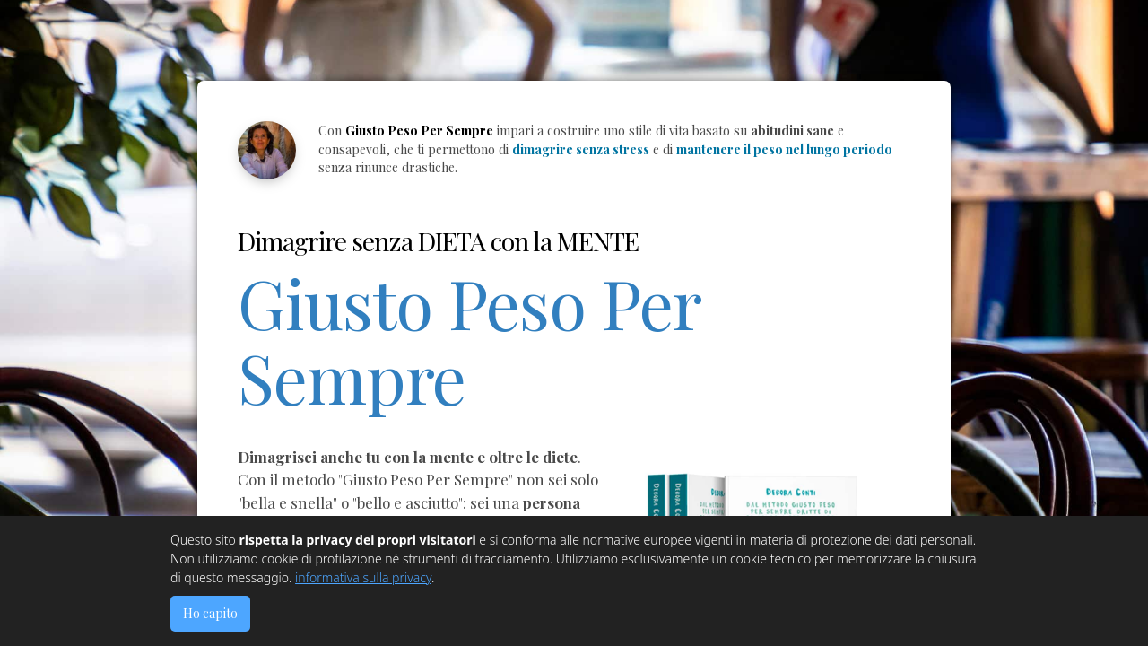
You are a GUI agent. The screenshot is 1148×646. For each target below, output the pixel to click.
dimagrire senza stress (580, 149)
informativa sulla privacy (363, 577)
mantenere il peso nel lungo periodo (784, 149)
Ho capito (210, 613)
